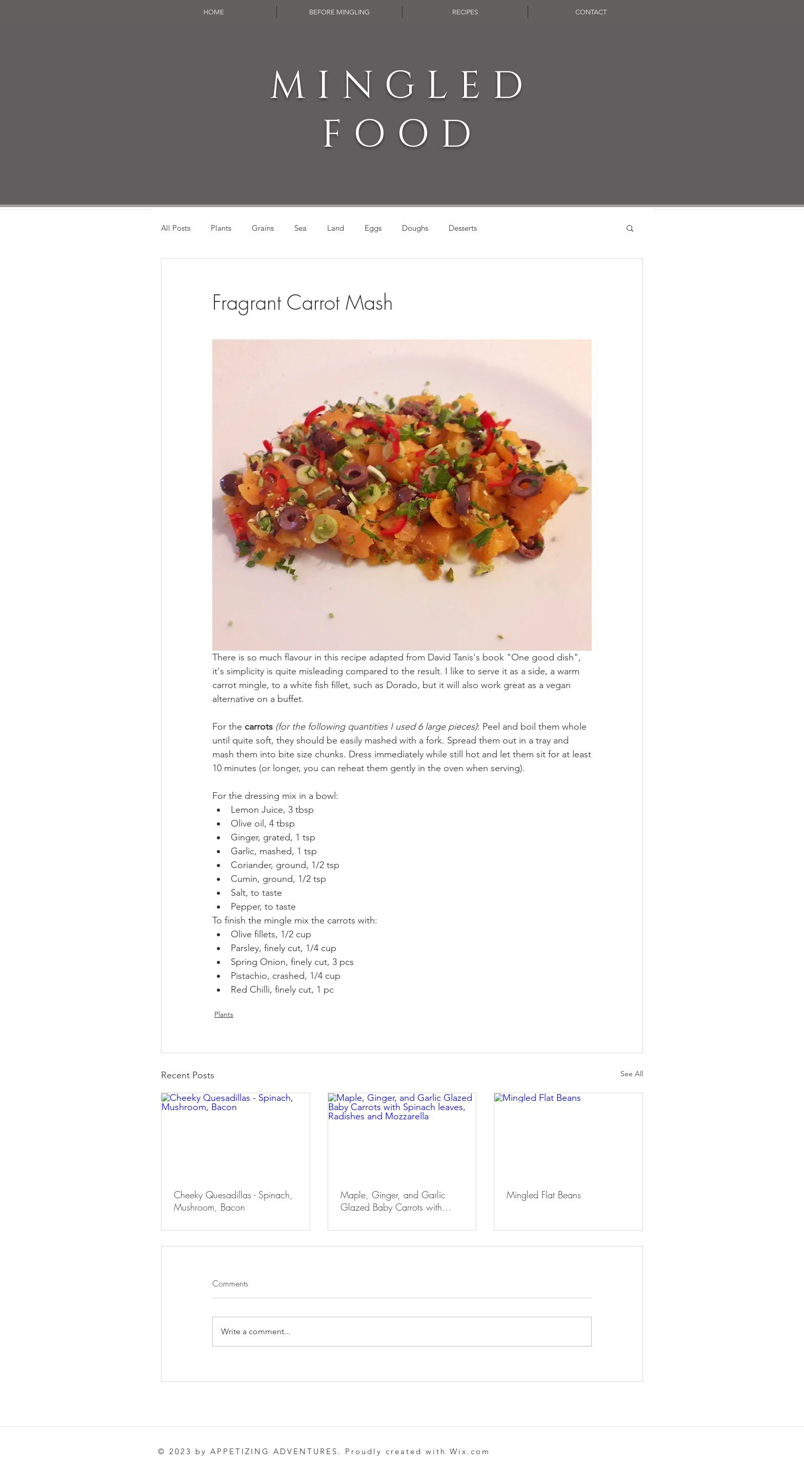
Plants (221, 228)
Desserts (463, 228)
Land (335, 228)
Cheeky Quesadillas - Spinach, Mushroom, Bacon (233, 1201)
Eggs (373, 228)
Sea (300, 228)
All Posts (175, 228)
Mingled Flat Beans (544, 1195)
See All (631, 1073)
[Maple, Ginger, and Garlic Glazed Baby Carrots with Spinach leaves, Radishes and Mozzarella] (402, 1134)
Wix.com (470, 1451)
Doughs (415, 228)
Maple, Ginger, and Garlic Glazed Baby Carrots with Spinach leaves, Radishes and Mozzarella (398, 1201)
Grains (263, 228)
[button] (630, 228)
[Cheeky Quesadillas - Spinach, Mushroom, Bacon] (236, 1134)
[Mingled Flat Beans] (568, 1134)
